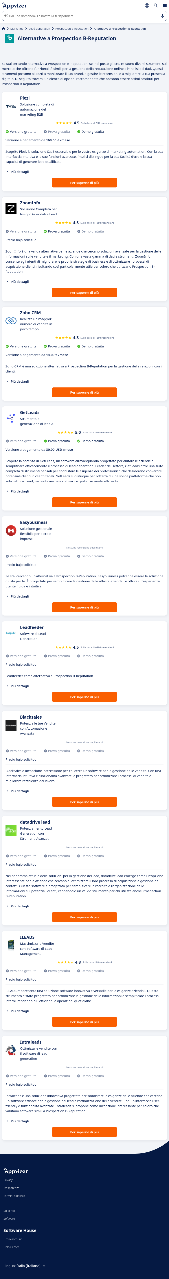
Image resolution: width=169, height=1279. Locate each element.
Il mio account (13, 1239)
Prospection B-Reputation (72, 29)
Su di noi (9, 1211)
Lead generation (39, 29)
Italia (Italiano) (32, 1265)
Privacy (8, 1180)
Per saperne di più (84, 182)
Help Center (11, 1247)
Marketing (17, 29)
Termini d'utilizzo (14, 1196)
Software (9, 1219)
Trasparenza (11, 1188)
